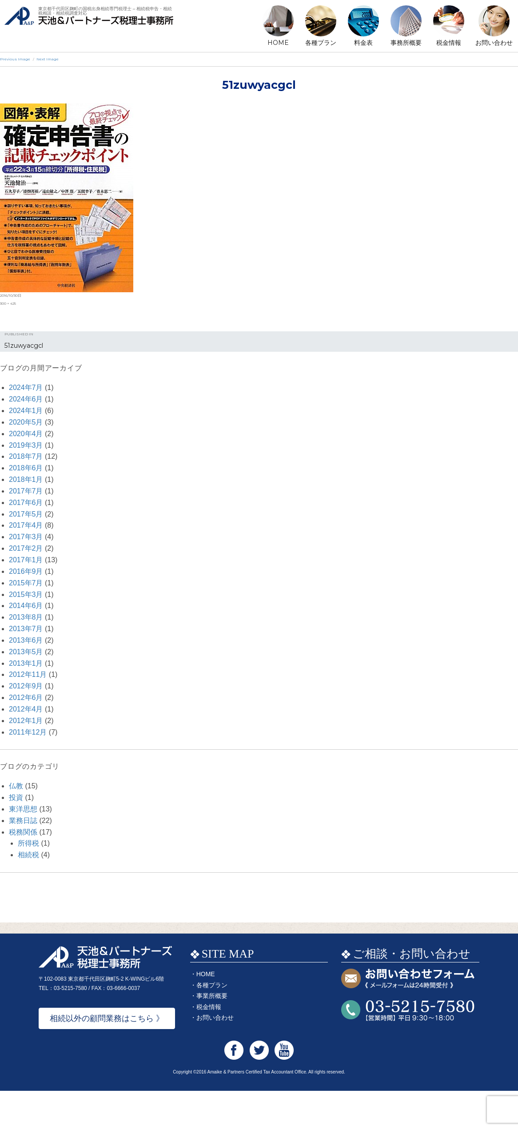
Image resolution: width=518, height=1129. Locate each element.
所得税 (28, 843)
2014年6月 (26, 605)
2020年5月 (26, 422)
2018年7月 (26, 456)
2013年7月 (26, 628)
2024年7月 (26, 387)
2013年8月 (26, 617)
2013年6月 (26, 640)
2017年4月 (26, 525)
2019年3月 (26, 445)
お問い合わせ (494, 43)
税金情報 (448, 43)
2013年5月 (26, 652)
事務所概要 (406, 43)
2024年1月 (26, 410)
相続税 (28, 855)
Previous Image (15, 59)
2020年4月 (26, 433)
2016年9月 (26, 571)
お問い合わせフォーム (407, 1017)
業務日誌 (23, 820)
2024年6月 (26, 399)
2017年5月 (26, 514)
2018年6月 (26, 468)
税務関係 (23, 832)
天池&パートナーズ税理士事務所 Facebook (233, 1088)
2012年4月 (26, 709)
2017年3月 (26, 537)
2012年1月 (26, 720)
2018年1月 (26, 479)
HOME (278, 43)
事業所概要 (211, 1034)
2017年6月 (26, 502)
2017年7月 (26, 491)
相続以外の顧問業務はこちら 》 (107, 1056)
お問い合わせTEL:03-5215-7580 (407, 1048)
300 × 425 (8, 303)
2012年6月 (26, 697)
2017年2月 (26, 548)
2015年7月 (26, 583)
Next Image (47, 59)
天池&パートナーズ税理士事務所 (88, 27)
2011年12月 (28, 732)
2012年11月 (28, 674)
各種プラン (320, 43)
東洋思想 (23, 809)
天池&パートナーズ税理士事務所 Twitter (259, 1088)
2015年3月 (26, 594)
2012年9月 (26, 686)
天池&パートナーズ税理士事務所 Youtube (284, 1088)
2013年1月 (26, 663)
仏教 (16, 786)
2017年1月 (26, 560)
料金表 (363, 43)
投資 (16, 797)
